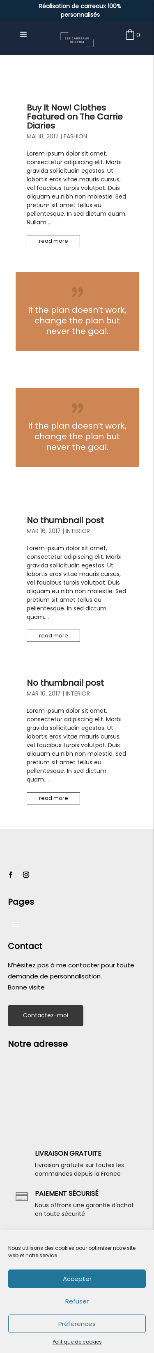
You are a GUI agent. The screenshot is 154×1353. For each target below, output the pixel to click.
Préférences (77, 1323)
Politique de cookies (77, 1341)
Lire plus (77, 311)
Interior (78, 531)
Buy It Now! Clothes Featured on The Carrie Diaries (75, 116)
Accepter (77, 1278)
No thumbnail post (65, 520)
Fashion (75, 136)
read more (53, 241)
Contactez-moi (45, 1015)
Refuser (77, 1301)
